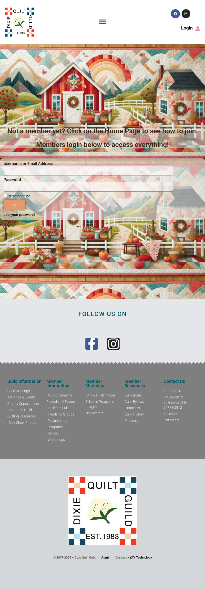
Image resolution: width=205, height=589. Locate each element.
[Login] (197, 28)
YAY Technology (141, 557)
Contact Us (174, 381)
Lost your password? (19, 215)
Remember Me (17, 196)
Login (187, 28)
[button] (102, 22)
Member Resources (134, 383)
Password (12, 180)
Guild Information (24, 381)
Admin (105, 557)
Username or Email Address (28, 164)
